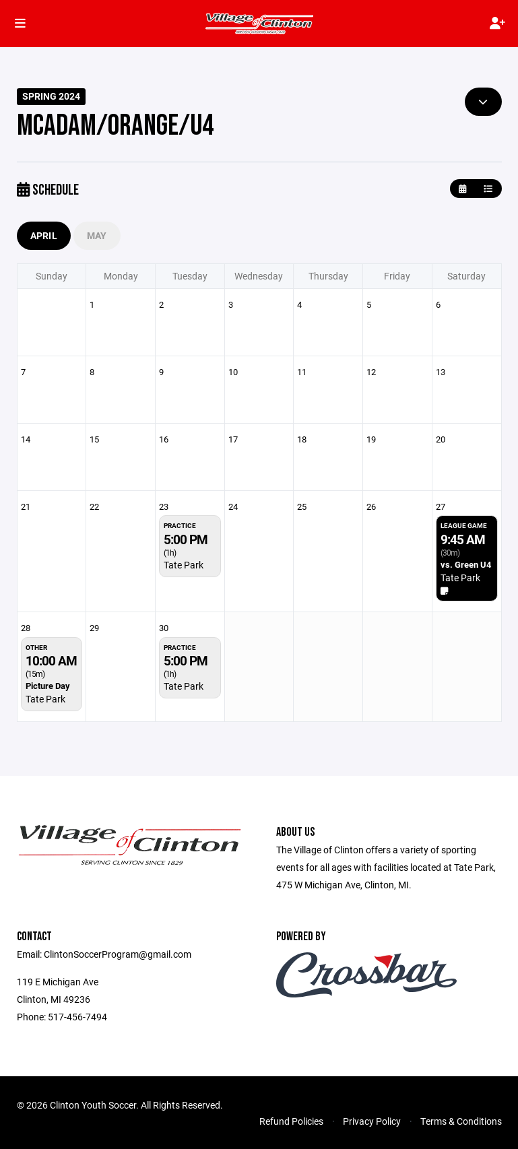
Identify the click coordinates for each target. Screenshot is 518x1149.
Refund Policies (291, 1121)
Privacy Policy (372, 1121)
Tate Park (183, 564)
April (43, 235)
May (97, 235)
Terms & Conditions (461, 1121)
